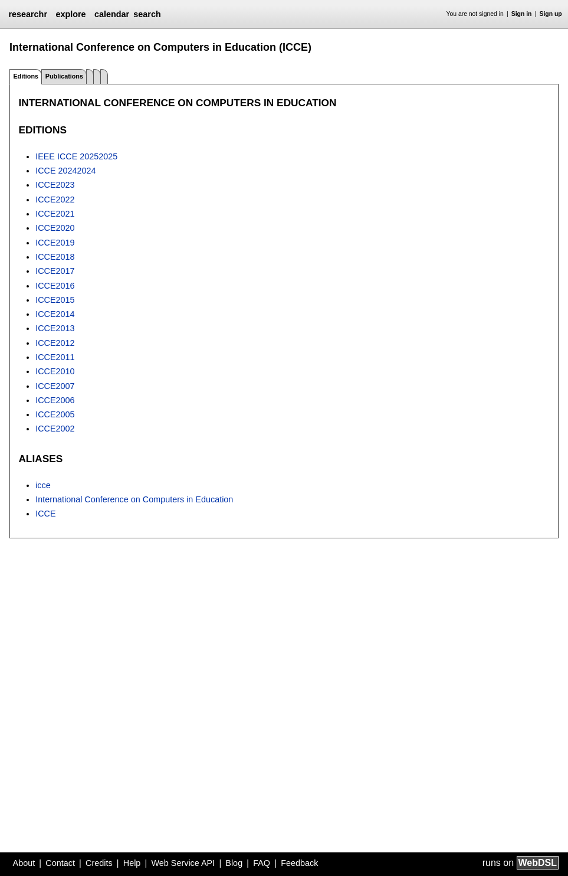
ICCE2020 (54, 228)
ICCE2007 (54, 386)
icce (43, 485)
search (146, 14)
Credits (99, 863)
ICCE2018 (54, 257)
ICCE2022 (54, 199)
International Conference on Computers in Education (134, 499)
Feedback (299, 863)
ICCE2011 (54, 357)
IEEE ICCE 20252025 (76, 156)
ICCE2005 (54, 414)
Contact (60, 863)
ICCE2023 (54, 184)
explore (70, 14)
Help (132, 863)
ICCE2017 (54, 271)
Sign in (521, 14)
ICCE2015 (54, 300)
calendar (111, 14)
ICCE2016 (54, 285)
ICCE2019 (54, 242)
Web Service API (183, 863)
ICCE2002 (54, 428)
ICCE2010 (54, 371)
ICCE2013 (54, 328)
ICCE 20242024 (65, 170)
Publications (64, 76)
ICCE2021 (54, 213)
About (24, 863)
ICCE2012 (54, 343)
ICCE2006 (54, 400)
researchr (27, 14)
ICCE (45, 513)
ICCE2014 (54, 314)
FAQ (261, 863)
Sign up (551, 14)
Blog (233, 863)
